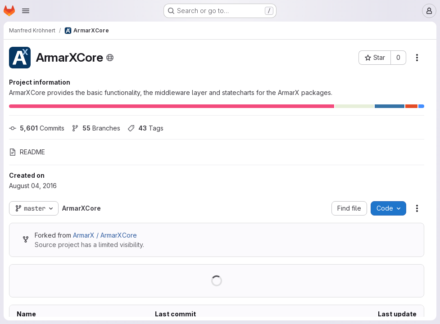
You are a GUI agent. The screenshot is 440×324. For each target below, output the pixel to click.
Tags (145, 128)
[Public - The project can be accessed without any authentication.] (109, 57)
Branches (96, 128)
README (27, 152)
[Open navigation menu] (25, 11)
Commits (36, 128)
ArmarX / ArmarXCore (105, 235)
